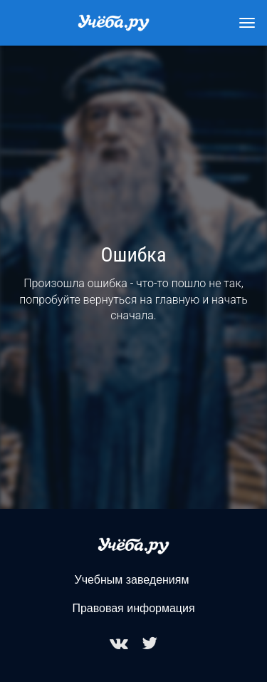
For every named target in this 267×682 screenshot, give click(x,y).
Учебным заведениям (132, 580)
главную (177, 299)
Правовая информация (133, 608)
